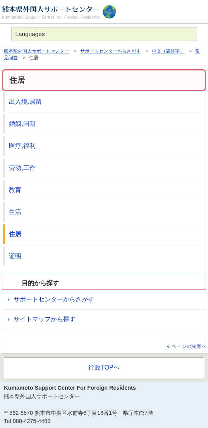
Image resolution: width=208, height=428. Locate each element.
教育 (15, 190)
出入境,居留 (25, 101)
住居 (15, 234)
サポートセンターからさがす (110, 51)
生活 (15, 212)
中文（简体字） (168, 51)
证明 (15, 256)
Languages (30, 34)
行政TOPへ (104, 367)
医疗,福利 (22, 145)
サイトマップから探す (45, 319)
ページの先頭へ (189, 346)
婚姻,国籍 (22, 123)
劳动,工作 (22, 167)
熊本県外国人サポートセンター (36, 51)
